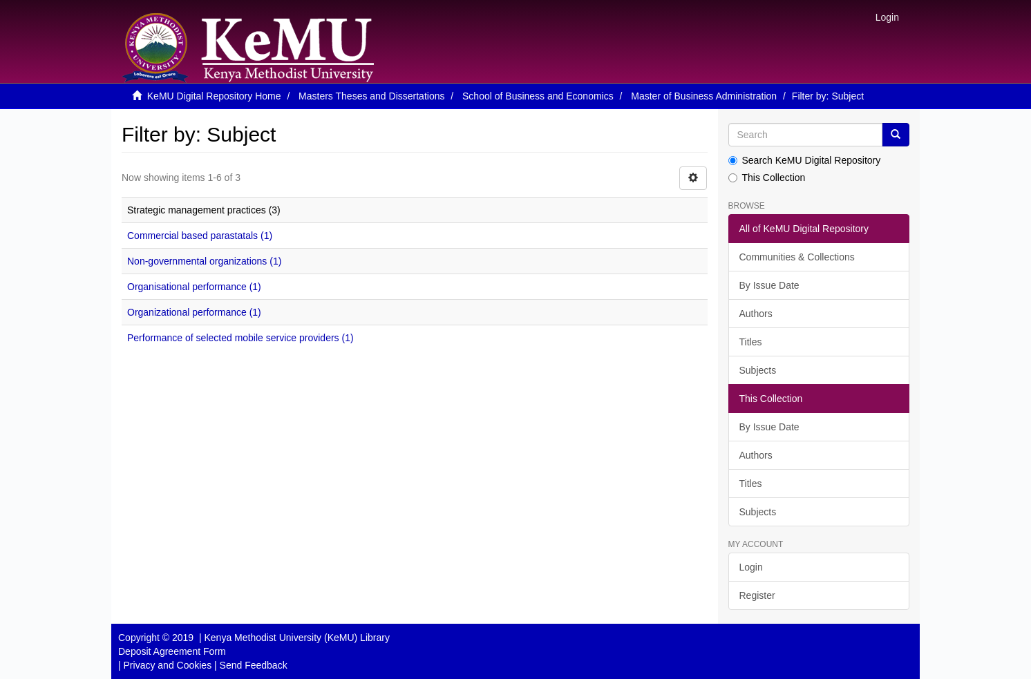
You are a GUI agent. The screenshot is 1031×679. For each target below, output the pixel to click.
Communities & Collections (797, 256)
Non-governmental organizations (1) (204, 261)
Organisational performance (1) (194, 286)
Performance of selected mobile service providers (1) (240, 337)
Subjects (758, 370)
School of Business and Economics (538, 96)
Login (751, 567)
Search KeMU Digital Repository (804, 160)
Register (757, 595)
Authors (756, 313)
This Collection (767, 177)
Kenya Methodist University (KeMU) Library (296, 637)
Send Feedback (253, 665)
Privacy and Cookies (168, 665)
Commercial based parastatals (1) (199, 235)
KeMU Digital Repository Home (214, 96)
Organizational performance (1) (194, 312)
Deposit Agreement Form (172, 651)
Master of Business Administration (704, 96)
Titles (750, 341)
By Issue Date (769, 285)
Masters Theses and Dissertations (371, 96)
